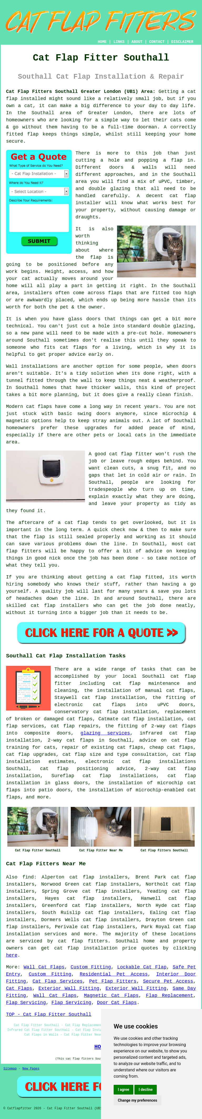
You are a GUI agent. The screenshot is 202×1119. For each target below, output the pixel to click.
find (28, 877)
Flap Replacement (169, 995)
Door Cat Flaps (117, 1002)
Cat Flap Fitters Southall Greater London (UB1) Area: (80, 91)
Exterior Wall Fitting (68, 988)
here (11, 955)
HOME (102, 42)
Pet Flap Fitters (113, 981)
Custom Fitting (91, 967)
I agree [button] (123, 1089)
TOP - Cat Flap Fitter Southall (48, 1014)
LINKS (118, 42)
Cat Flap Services (58, 981)
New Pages (30, 1069)
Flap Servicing (26, 1002)
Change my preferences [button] (137, 1100)
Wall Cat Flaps (44, 967)
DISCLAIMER (182, 42)
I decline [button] (146, 1089)
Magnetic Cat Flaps (111, 995)
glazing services (105, 733)
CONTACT (157, 42)
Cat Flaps (19, 988)
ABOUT (137, 42)
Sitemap (10, 1069)
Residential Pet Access (114, 974)
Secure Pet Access (168, 981)
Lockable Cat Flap (141, 967)
